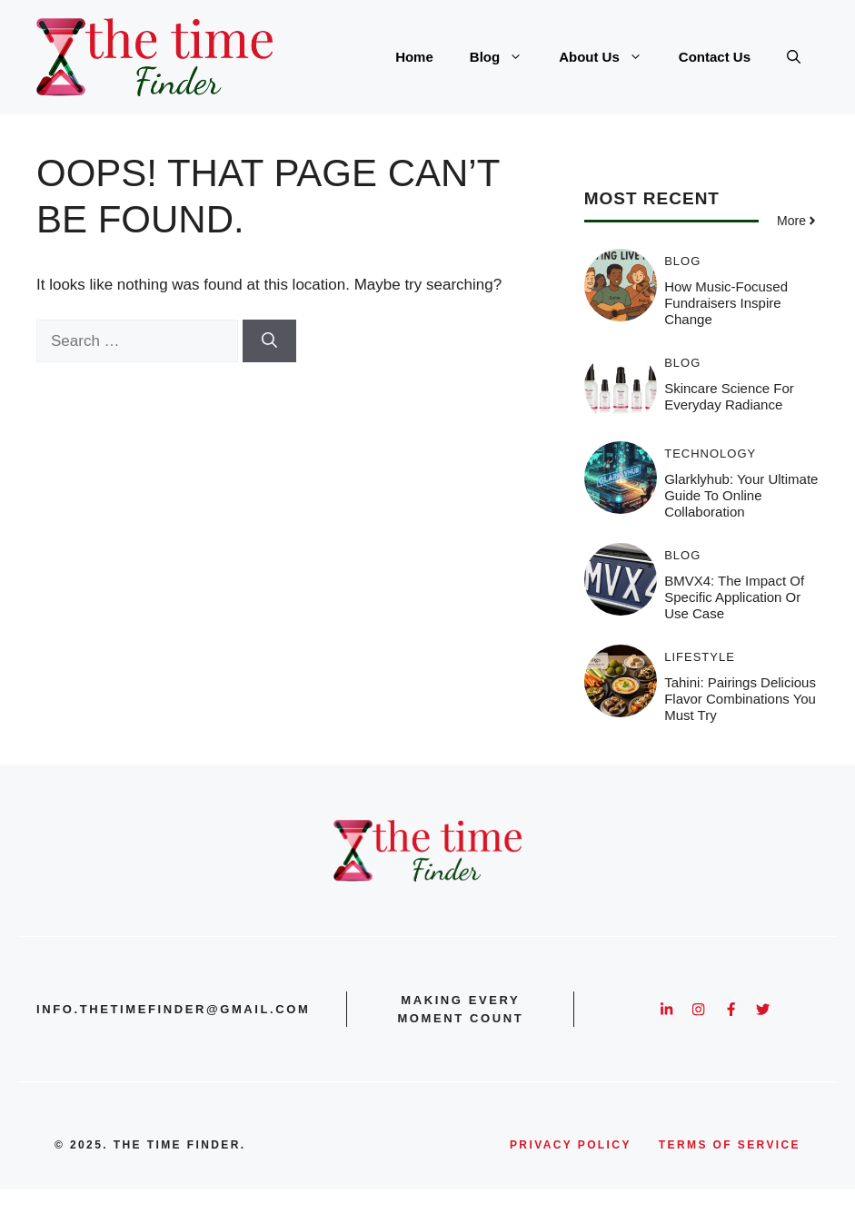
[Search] (269, 341)
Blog (505, 57)
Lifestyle (699, 657)
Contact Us (715, 56)
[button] (794, 57)
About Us (610, 57)
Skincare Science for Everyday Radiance (729, 396)
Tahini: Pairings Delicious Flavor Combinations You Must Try (740, 699)
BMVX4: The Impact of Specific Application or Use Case (734, 597)
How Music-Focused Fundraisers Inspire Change (726, 303)
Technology (710, 453)
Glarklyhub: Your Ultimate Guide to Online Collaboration (741, 495)
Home (414, 56)
